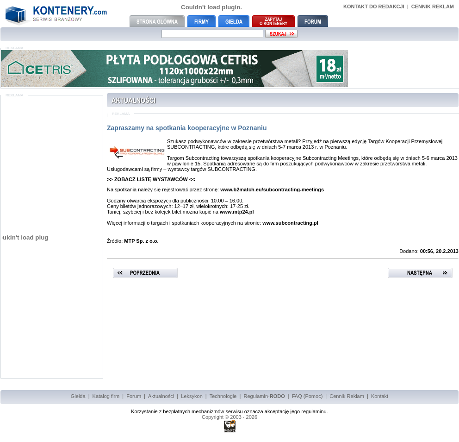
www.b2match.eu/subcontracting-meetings (272, 189)
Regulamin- (264, 396)
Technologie (223, 396)
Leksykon (191, 396)
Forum (133, 396)
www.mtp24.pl (237, 212)
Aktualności (161, 396)
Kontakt (379, 396)
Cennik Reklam (346, 396)
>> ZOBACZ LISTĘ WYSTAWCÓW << (151, 179)
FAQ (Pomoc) (307, 396)
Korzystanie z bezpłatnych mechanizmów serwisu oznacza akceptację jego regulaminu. (229, 411)
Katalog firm (106, 396)
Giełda (78, 396)
